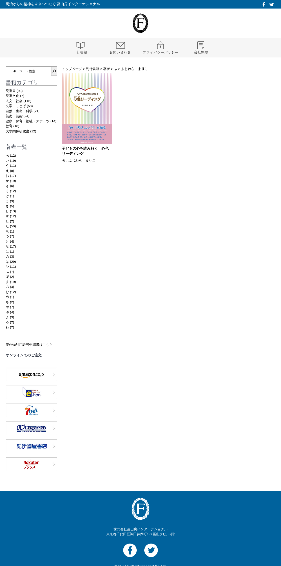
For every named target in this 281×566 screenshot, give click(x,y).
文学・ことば (16, 106)
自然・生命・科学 (19, 111)
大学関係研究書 (17, 131)
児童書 (11, 91)
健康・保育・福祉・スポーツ (27, 121)
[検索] (54, 71)
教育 (9, 126)
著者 (106, 69)
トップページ (72, 69)
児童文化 (12, 96)
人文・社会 (14, 101)
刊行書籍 (92, 69)
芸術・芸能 (14, 116)
